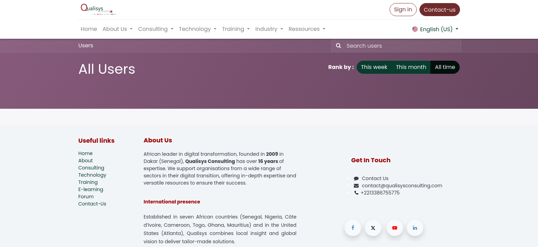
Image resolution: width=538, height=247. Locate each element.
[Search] (337, 45)
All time (445, 67)
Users (85, 45)
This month (411, 67)
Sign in (403, 9)
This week (374, 67)
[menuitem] (89, 29)
